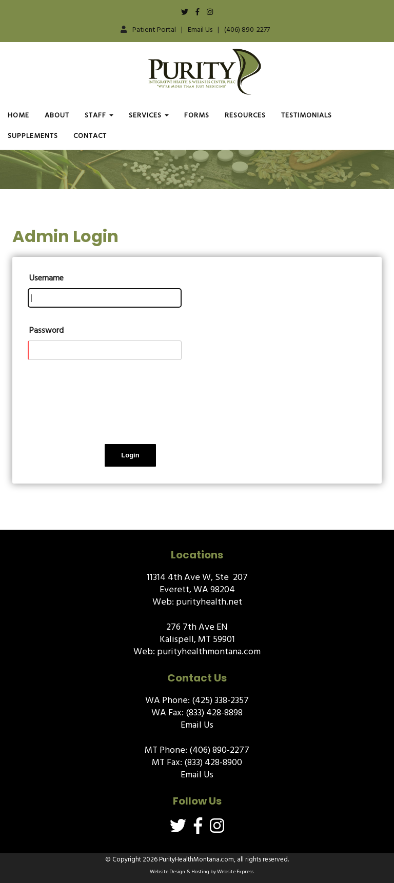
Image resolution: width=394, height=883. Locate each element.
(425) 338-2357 (220, 700)
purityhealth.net (209, 601)
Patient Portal (154, 29)
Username (46, 278)
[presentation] (106, 410)
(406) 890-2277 (247, 29)
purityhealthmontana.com (209, 651)
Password (46, 330)
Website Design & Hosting (179, 872)
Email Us (200, 29)
